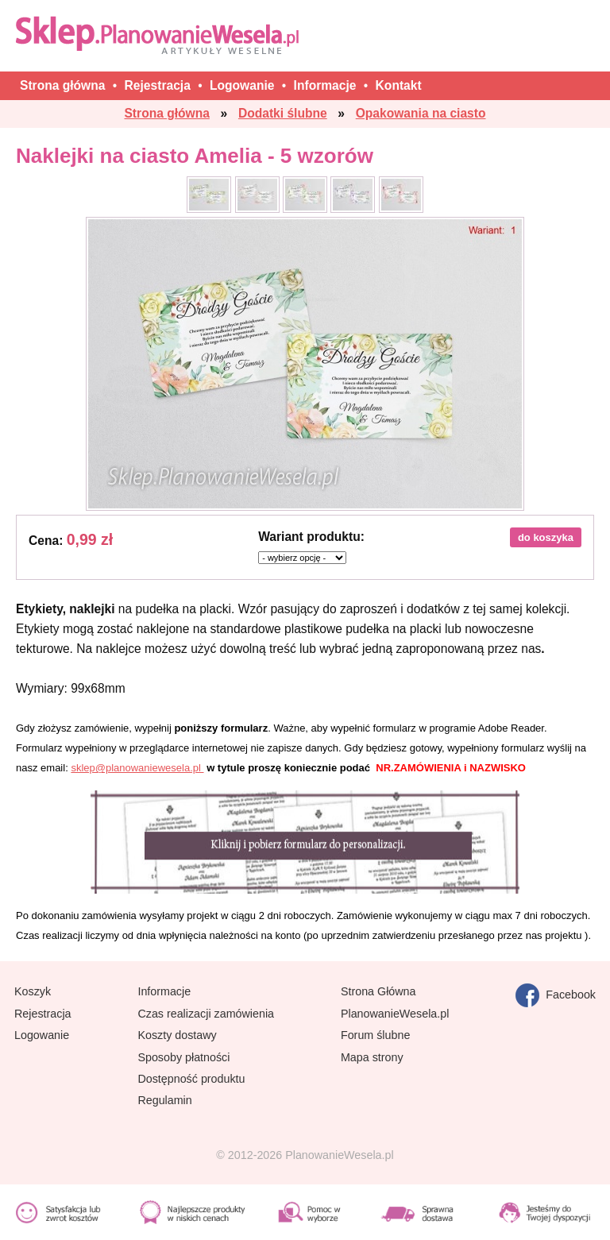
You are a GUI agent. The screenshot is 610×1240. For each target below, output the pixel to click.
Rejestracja (42, 1013)
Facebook (555, 995)
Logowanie (41, 1035)
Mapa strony (372, 1057)
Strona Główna (378, 991)
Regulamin (164, 1100)
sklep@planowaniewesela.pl (137, 768)
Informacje (164, 991)
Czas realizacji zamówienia (205, 1013)
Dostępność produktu (191, 1078)
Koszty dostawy (176, 1035)
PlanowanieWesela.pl (395, 1013)
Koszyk (32, 991)
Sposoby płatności (183, 1057)
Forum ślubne (375, 1035)
